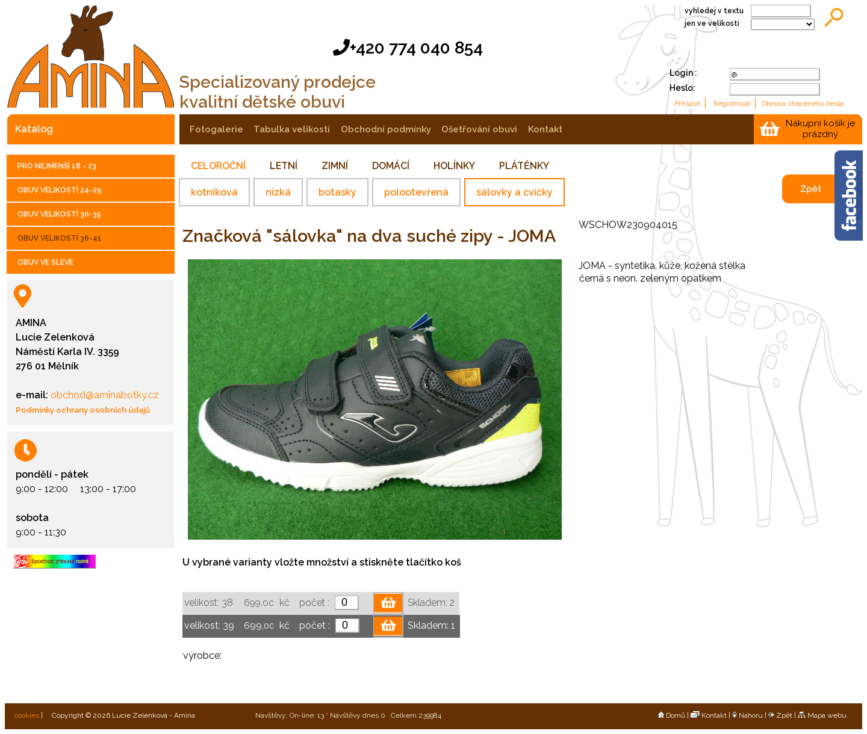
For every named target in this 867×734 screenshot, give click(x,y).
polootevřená (416, 192)
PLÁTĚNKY (524, 165)
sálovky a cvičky (514, 192)
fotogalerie (216, 129)
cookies (26, 715)
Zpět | (783, 715)
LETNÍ (283, 165)
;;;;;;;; (783, 24)
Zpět (810, 189)
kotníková (214, 192)
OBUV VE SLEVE (45, 262)
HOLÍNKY (454, 165)
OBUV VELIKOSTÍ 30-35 (59, 214)
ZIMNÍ (335, 165)
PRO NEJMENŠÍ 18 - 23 (56, 166)
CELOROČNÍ (218, 165)
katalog (34, 129)
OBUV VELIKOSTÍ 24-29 (59, 190)
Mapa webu (822, 715)
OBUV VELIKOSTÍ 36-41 (59, 238)
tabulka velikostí (291, 129)
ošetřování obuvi (479, 129)
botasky (337, 192)
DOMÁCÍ (390, 165)
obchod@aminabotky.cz (103, 395)
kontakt (545, 129)
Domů (671, 715)
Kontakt (709, 715)
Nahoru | (750, 715)
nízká (278, 192)
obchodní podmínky (386, 129)
